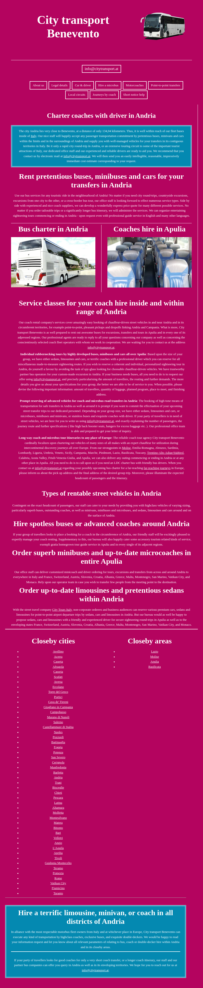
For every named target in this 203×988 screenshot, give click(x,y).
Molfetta (58, 812)
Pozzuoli (58, 737)
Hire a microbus (108, 85)
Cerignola (58, 762)
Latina (58, 803)
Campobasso (58, 712)
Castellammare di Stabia (58, 727)
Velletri (58, 838)
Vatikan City (58, 883)
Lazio (154, 651)
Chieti (58, 792)
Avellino (58, 651)
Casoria (58, 671)
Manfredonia (58, 767)
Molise (126, 448)
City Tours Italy (62, 609)
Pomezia (58, 873)
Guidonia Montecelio (58, 863)
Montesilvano (58, 818)
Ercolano (58, 687)
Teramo (58, 868)
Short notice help (134, 94)
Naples (58, 732)
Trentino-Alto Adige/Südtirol (165, 453)
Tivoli (58, 858)
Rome (58, 878)
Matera (58, 822)
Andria (58, 777)
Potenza (58, 752)
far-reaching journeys (157, 468)
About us (38, 85)
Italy (33, 136)
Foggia (58, 747)
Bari (58, 833)
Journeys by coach (104, 94)
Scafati (58, 677)
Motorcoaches (135, 85)
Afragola (58, 667)
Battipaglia (58, 742)
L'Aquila (58, 848)
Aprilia (58, 853)
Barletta (58, 772)
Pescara (58, 797)
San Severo (58, 757)
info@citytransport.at (101, 69)
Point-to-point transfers (165, 85)
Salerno (58, 722)
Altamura (58, 807)
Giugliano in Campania (58, 707)
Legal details (59, 85)
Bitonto (58, 828)
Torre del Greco (58, 692)
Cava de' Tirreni (58, 702)
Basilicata (154, 667)
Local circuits (76, 94)
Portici (58, 697)
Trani (58, 782)
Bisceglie (58, 787)
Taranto (58, 893)
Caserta (58, 661)
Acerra (58, 656)
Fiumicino (58, 888)
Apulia (154, 661)
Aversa (58, 682)
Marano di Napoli (58, 717)
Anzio (58, 843)
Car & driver (83, 85)
